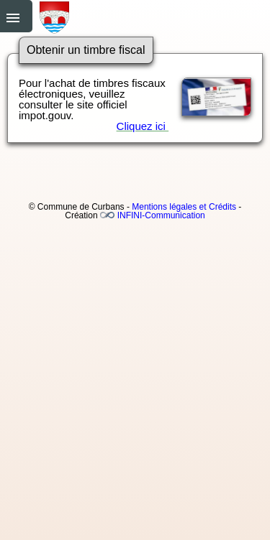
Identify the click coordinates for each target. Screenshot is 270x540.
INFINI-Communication (161, 215)
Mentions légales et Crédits (184, 207)
